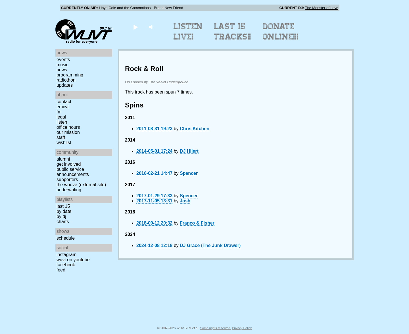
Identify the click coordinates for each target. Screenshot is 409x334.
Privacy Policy (242, 328)
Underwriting (69, 189)
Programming (70, 74)
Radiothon (66, 80)
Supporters (67, 179)
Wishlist (64, 142)
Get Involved (69, 164)
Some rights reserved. (215, 328)
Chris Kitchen (194, 128)
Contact (64, 101)
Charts (63, 221)
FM (59, 111)
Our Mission (68, 132)
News (62, 69)
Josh (185, 200)
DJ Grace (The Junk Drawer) (210, 245)
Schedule (66, 238)
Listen (62, 122)
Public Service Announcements (73, 172)
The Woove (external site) (81, 184)
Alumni (63, 159)
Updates (65, 85)
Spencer (189, 173)
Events (63, 59)
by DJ (61, 216)
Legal (61, 117)
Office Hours (68, 127)
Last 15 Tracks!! (232, 31)
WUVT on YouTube (73, 259)
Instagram (66, 254)
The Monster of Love (321, 8)
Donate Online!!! (281, 31)
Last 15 (63, 206)
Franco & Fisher (197, 223)
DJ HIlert (189, 151)
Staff (61, 137)
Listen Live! (188, 31)
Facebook (66, 264)
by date (64, 211)
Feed (61, 269)
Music (62, 64)
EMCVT (63, 106)
